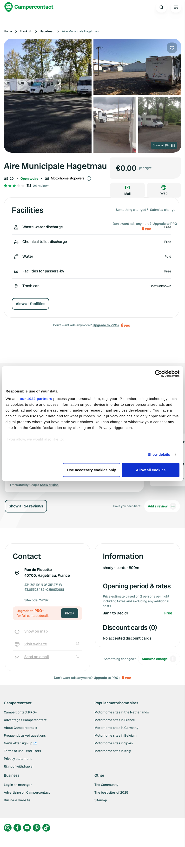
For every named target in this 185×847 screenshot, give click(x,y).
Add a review (162, 506)
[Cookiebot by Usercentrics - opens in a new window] (158, 373)
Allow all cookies (151, 470)
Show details (159, 454)
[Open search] (161, 7)
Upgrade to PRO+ (106, 325)
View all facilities (30, 303)
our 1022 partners (36, 399)
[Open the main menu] (176, 7)
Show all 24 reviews (26, 506)
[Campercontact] (29, 7)
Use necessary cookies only (91, 470)
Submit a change (162, 209)
